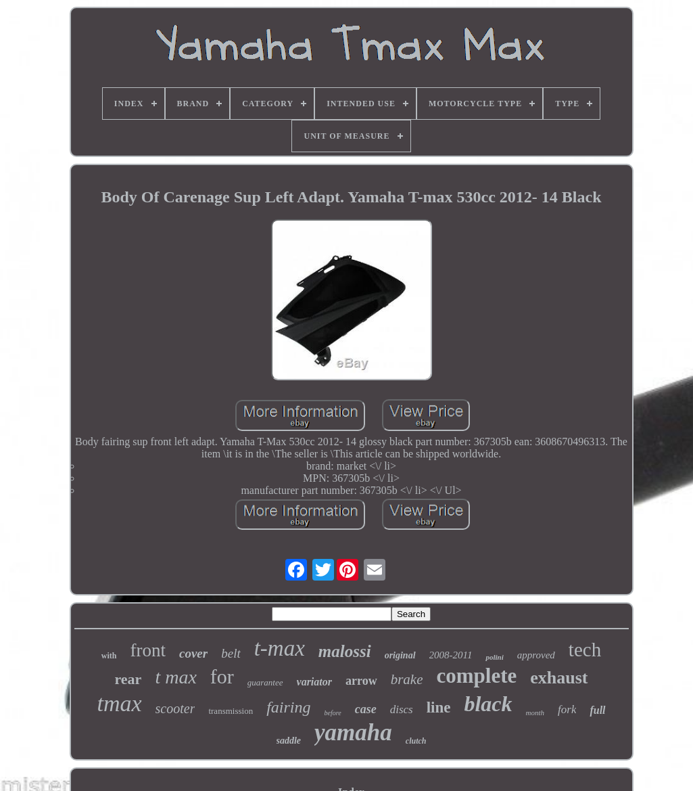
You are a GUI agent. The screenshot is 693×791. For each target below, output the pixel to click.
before (333, 713)
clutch (416, 741)
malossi (344, 651)
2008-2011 (451, 655)
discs (401, 709)
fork (567, 709)
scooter (175, 708)
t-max (279, 648)
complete (476, 675)
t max (175, 676)
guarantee (265, 682)
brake (407, 679)
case (366, 709)
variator (314, 681)
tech (585, 649)
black (488, 704)
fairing (288, 707)
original (400, 655)
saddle (289, 741)
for (222, 676)
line (439, 707)
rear (127, 679)
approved (536, 655)
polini (494, 657)
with (109, 655)
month (535, 712)
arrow (361, 680)
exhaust (559, 677)
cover (193, 653)
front (148, 650)
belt (231, 653)
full (597, 710)
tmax (119, 703)
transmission (230, 711)
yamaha (353, 732)
